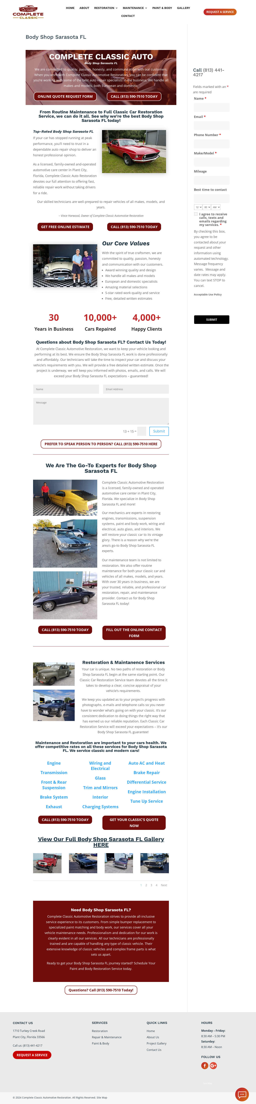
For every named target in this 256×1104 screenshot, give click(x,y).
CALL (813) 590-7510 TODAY (134, 96)
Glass (100, 778)
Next (164, 885)
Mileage (200, 171)
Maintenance (133, 8)
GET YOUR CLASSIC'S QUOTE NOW (134, 822)
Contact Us (154, 1050)
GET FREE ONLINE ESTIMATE (65, 226)
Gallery (183, 8)
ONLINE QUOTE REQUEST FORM (65, 96)
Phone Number (207, 135)
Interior (100, 797)
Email (200, 117)
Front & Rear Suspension (54, 784)
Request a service (32, 1055)
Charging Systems (100, 806)
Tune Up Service (146, 801)
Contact (128, 16)
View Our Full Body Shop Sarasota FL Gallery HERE (101, 842)
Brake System (54, 797)
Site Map (207, 1083)
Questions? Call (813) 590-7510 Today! (101, 990)
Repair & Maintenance (107, 1037)
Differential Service (146, 782)
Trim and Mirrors (100, 787)
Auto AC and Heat (147, 763)
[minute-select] (207, 207)
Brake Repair (147, 772)
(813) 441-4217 (208, 72)
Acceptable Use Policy (208, 294)
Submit (159, 431)
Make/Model (205, 153)
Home (70, 8)
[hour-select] (198, 207)
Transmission (54, 772)
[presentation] (221, 306)
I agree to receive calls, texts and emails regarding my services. (213, 219)
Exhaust (54, 806)
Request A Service (220, 12)
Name (200, 98)
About (84, 8)
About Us (153, 1037)
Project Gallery (156, 1043)
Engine (54, 763)
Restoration (104, 8)
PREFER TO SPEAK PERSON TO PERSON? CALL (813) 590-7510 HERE (101, 443)
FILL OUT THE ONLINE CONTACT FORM (134, 632)
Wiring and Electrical (100, 765)
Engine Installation (147, 792)
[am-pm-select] (215, 207)
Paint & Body (162, 8)
